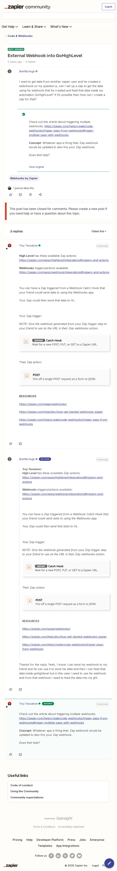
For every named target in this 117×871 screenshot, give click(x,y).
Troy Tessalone (28, 245)
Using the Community (25, 791)
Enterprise (97, 840)
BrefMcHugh (27, 71)
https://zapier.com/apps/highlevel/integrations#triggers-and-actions (64, 260)
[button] (108, 6)
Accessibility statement (71, 826)
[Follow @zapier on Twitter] (72, 855)
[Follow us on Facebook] (51, 855)
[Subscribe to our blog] (65, 855)
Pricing (17, 840)
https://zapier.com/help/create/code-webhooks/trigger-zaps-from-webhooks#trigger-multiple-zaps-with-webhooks (61, 130)
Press (71, 840)
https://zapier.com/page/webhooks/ (43, 404)
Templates (45, 845)
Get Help (10, 26)
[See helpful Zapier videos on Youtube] (79, 855)
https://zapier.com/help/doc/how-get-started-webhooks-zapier (61, 412)
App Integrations (67, 845)
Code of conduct (22, 785)
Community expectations (27, 797)
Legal (95, 865)
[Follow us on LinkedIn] (58, 855)
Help (29, 840)
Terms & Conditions (44, 826)
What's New (61, 26)
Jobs (82, 840)
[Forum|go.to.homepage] (28, 6)
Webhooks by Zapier (24, 178)
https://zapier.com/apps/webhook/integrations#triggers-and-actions (64, 272)
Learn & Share (34, 26)
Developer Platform (49, 840)
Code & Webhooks (20, 36)
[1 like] (21, 188)
